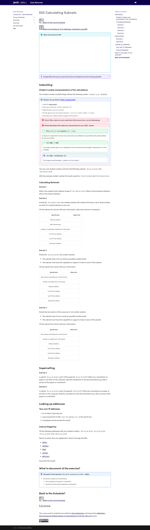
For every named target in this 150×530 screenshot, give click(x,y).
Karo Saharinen (78, 513)
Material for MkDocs (26, 528)
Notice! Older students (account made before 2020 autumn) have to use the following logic (72, 120)
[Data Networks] (20, 2)
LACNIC (45, 453)
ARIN (44, 449)
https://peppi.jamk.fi (68, 100)
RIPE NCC (46, 456)
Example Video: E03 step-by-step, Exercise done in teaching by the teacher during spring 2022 (72, 77)
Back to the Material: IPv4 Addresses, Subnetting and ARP (65, 29)
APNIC (44, 442)
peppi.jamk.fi (53, 104)
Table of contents (121, 12)
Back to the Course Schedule (54, 22)
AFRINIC (45, 446)
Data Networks (18, 12)
